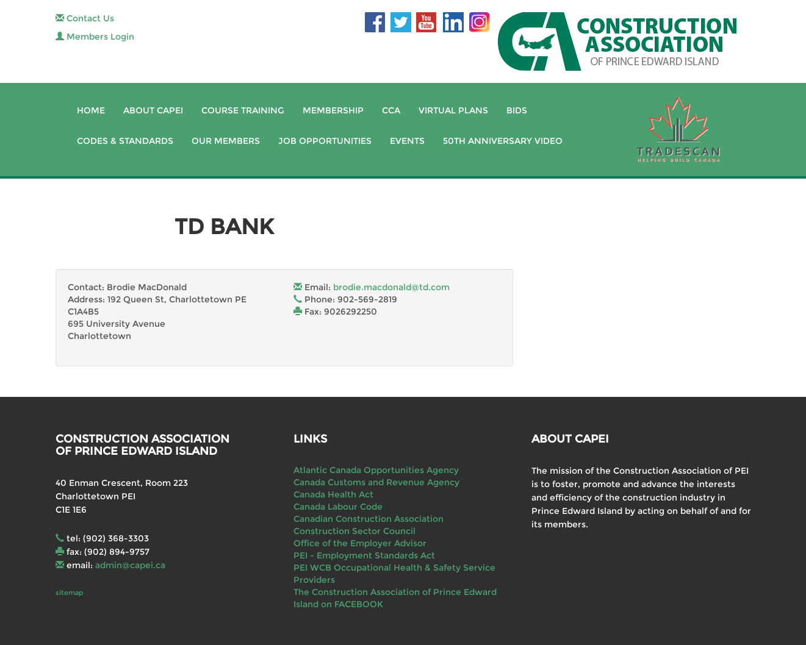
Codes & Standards (125, 140)
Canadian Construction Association (368, 518)
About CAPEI (153, 110)
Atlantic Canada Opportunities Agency (376, 470)
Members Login (95, 36)
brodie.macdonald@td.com (391, 287)
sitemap (69, 592)
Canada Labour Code (338, 506)
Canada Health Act (333, 494)
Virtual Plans (453, 110)
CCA (391, 110)
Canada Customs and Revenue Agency (376, 482)
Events (407, 140)
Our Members (226, 140)
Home (91, 110)
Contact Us (85, 18)
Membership (333, 110)
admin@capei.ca (130, 565)
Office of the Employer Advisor (359, 543)
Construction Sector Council (354, 531)
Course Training (242, 110)
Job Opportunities (325, 140)
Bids (516, 110)
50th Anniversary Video (503, 140)
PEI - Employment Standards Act (364, 555)
